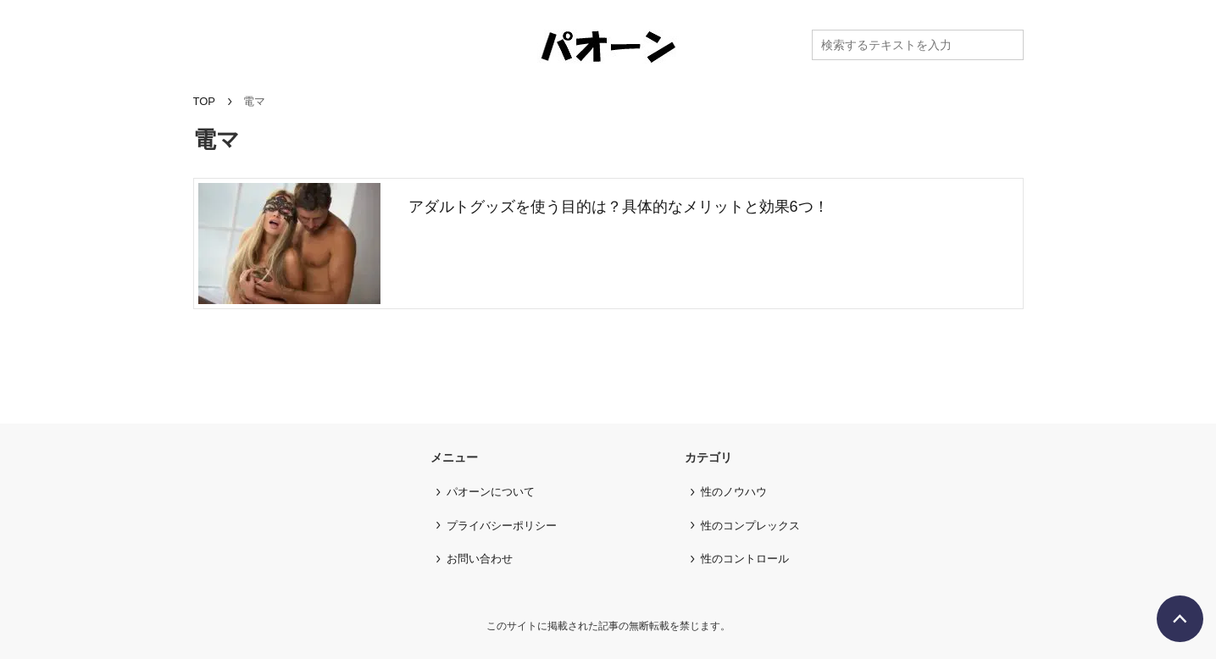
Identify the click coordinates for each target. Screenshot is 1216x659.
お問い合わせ (480, 558)
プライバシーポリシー (502, 525)
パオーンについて (491, 491)
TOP (204, 101)
